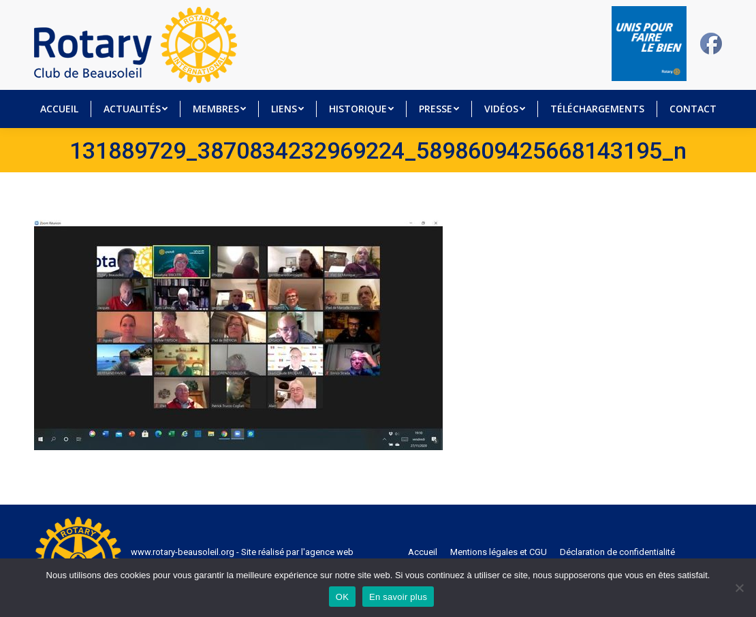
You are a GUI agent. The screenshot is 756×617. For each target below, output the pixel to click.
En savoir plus (398, 597)
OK (342, 597)
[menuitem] (59, 109)
